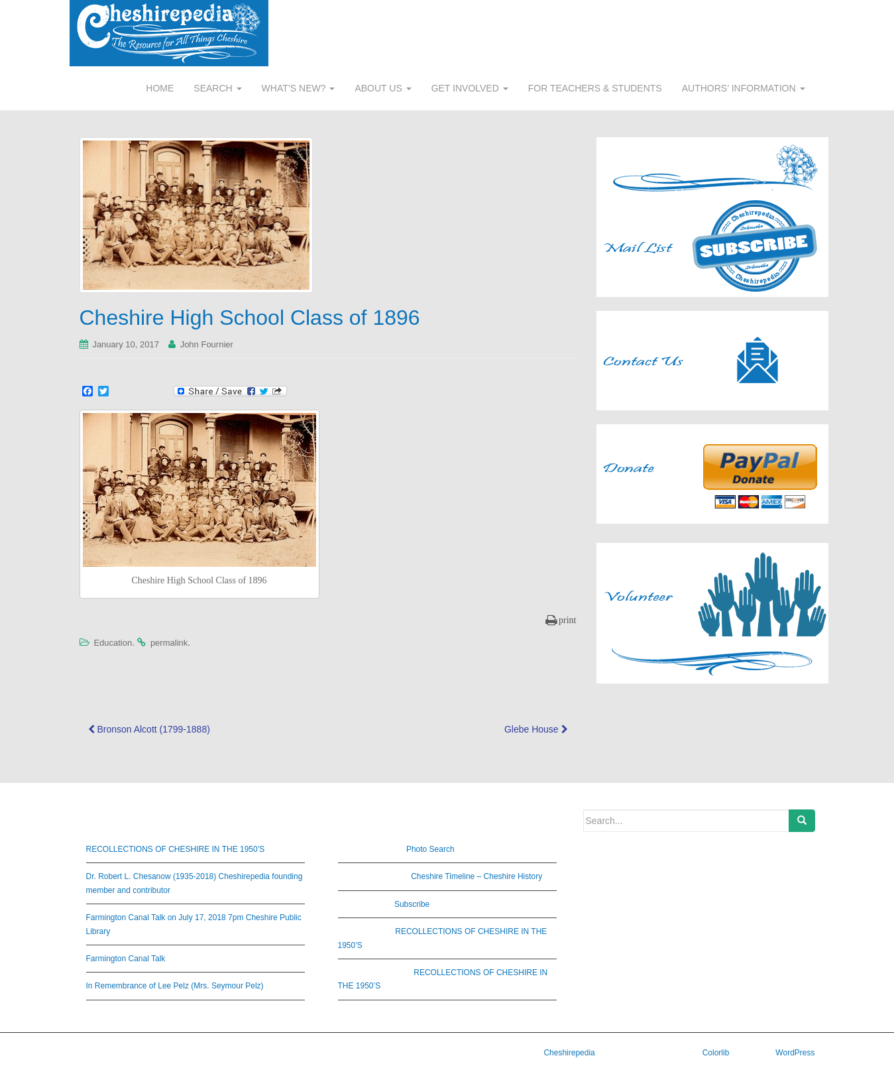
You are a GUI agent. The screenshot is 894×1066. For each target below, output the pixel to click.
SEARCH (217, 88)
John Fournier (206, 344)
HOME (160, 88)
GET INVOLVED (469, 88)
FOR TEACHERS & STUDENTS (595, 88)
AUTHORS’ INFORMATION (743, 88)
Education (112, 643)
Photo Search (430, 849)
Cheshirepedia (568, 1052)
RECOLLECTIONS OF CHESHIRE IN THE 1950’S (175, 849)
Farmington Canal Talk (126, 958)
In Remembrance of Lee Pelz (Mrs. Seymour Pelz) (175, 985)
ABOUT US (383, 88)
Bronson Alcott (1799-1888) (149, 729)
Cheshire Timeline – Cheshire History (476, 876)
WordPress (794, 1052)
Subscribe (411, 904)
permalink (169, 643)
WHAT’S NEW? (298, 88)
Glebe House (536, 729)
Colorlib (716, 1052)
